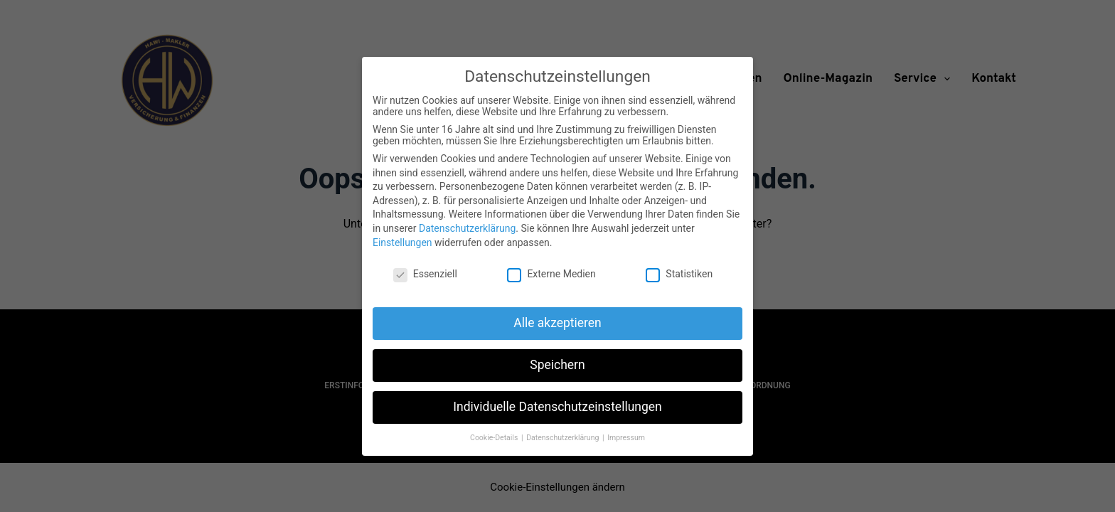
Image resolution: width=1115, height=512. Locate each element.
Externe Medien (551, 273)
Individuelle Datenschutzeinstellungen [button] (557, 407)
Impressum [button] (626, 437)
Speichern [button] (557, 365)
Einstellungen (402, 242)
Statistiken (679, 273)
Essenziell (425, 273)
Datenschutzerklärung (467, 228)
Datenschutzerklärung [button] (563, 437)
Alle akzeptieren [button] (557, 323)
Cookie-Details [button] (495, 437)
